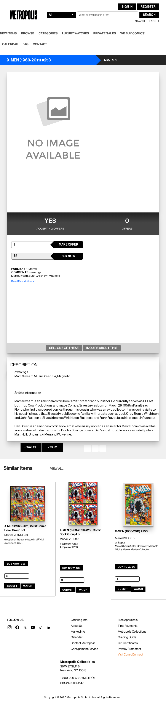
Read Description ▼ (23, 281)
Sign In (127, 6)
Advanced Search (146, 21)
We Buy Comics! (132, 33)
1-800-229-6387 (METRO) (77, 678)
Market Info (78, 631)
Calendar (10, 44)
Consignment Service (84, 649)
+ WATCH (30, 447)
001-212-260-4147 (72, 683)
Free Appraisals (128, 620)
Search (149, 14)
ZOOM (52, 447)
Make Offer (68, 244)
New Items (8, 33)
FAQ (26, 44)
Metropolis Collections (132, 631)
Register (148, 6)
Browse (27, 33)
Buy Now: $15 (71, 568)
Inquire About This (101, 348)
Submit (12, 586)
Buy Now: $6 (126, 567)
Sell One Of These (64, 348)
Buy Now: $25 (16, 563)
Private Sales (104, 33)
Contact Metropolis (83, 643)
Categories (48, 33)
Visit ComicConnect (130, 654)
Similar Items (18, 468)
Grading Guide (127, 637)
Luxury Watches (75, 33)
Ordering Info (79, 620)
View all (57, 468)
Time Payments (127, 625)
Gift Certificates (128, 643)
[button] (9, 627)
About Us (76, 625)
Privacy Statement (129, 649)
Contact (40, 44)
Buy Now (68, 256)
